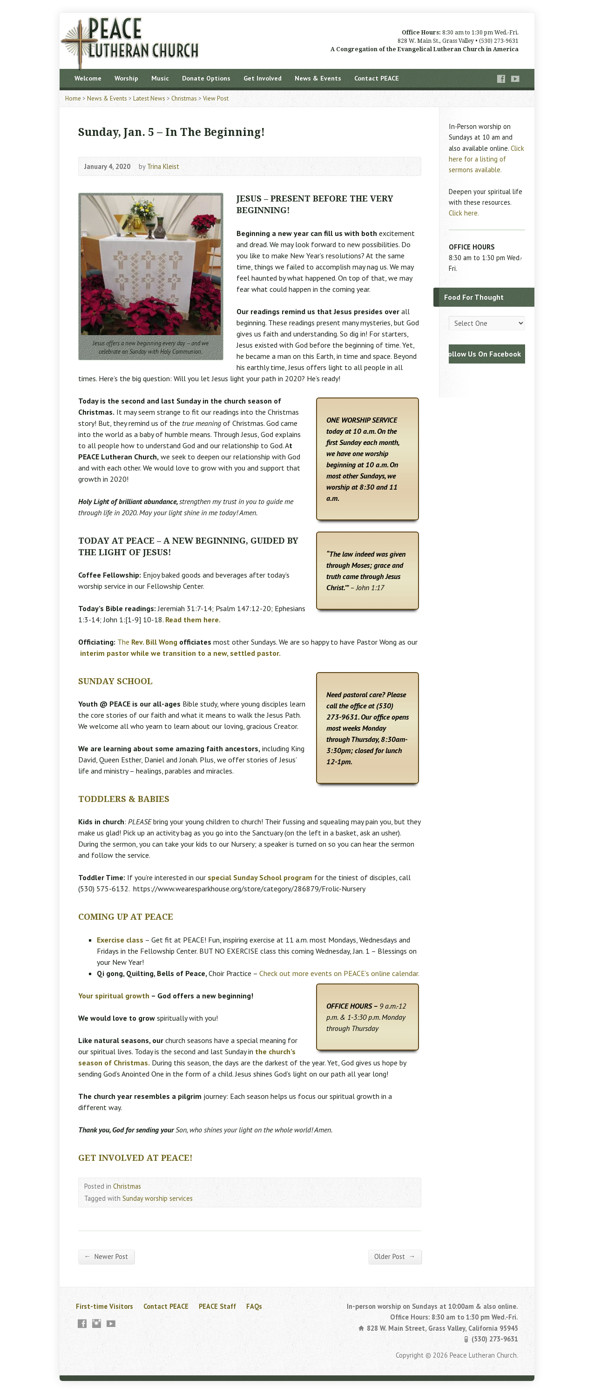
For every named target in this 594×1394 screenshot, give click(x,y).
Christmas (184, 98)
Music (160, 78)
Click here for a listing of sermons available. (486, 159)
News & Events (318, 78)
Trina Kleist (163, 166)
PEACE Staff (217, 1306)
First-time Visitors (104, 1306)
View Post (216, 98)
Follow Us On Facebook (482, 353)
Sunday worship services (157, 1198)
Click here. (464, 213)
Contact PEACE (376, 78)
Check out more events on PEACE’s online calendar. (339, 973)
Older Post (394, 1256)
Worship (126, 78)
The (147, 641)
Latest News (149, 98)
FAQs (254, 1306)
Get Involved (262, 78)
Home (73, 98)
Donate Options (206, 78)
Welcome (87, 78)
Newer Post (106, 1256)
